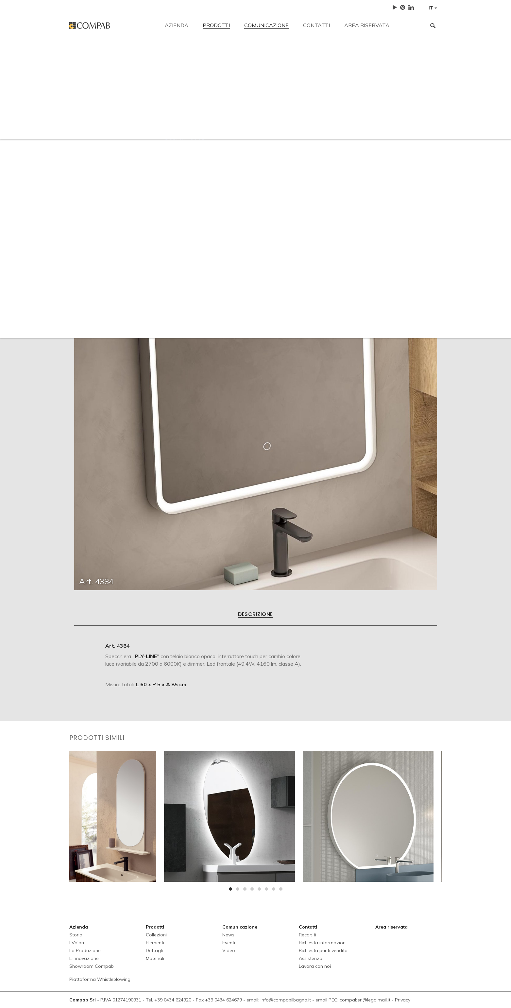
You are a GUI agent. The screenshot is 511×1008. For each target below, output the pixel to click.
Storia (75, 935)
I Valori (76, 943)
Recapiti (78, 53)
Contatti (316, 25)
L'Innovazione (84, 958)
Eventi (228, 943)
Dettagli (154, 950)
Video (228, 950)
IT (433, 8)
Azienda (176, 25)
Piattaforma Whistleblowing (99, 979)
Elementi (155, 943)
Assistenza (331, 98)
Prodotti (216, 25)
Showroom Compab (91, 966)
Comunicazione (266, 25)
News (228, 935)
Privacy (402, 1000)
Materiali (155, 958)
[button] (230, 889)
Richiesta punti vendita (276, 98)
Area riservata (366, 25)
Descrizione (255, 615)
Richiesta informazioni (208, 98)
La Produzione (85, 950)
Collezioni (156, 935)
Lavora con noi (378, 98)
